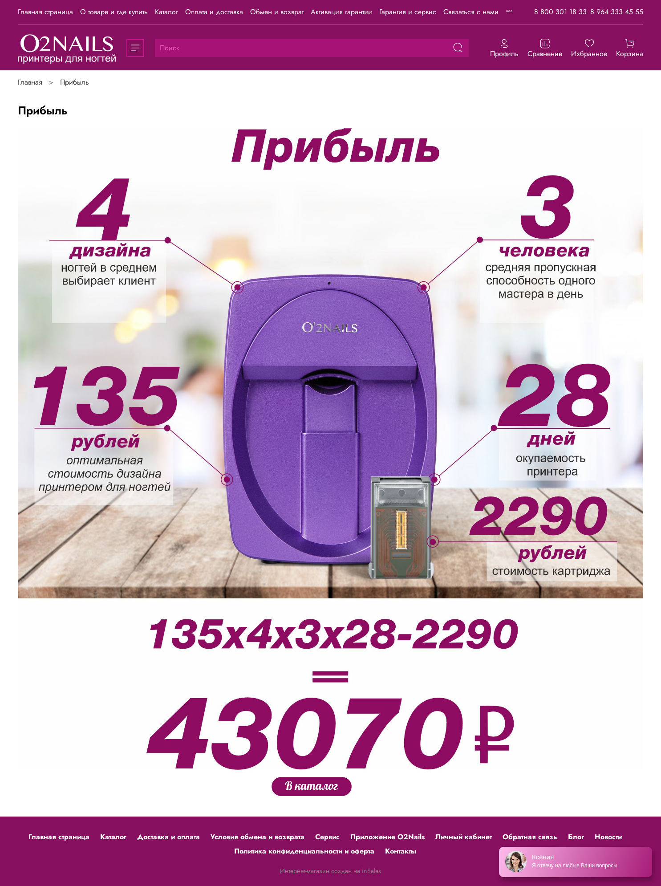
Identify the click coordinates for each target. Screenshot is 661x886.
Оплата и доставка (214, 12)
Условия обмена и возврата (257, 837)
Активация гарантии (341, 12)
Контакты (400, 851)
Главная (30, 82)
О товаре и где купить (114, 12)
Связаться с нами (471, 12)
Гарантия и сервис (407, 12)
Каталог (166, 12)
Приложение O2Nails (387, 837)
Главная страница (45, 12)
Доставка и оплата (168, 837)
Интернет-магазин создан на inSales (330, 870)
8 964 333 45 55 (616, 12)
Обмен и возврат (277, 12)
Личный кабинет (463, 837)
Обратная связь (530, 837)
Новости (608, 837)
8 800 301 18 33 (560, 12)
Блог (576, 837)
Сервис (327, 837)
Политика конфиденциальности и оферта (304, 851)
